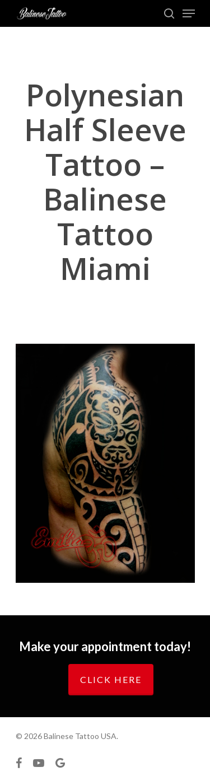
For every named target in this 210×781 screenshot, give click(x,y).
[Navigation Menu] (189, 13)
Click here (111, 679)
